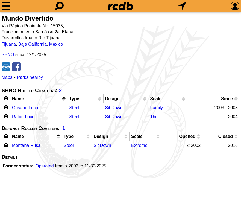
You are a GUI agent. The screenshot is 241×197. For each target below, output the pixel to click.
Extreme (139, 145)
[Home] (120, 6)
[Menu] (6, 6)
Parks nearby (30, 77)
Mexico (56, 44)
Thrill (155, 116)
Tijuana (9, 44)
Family (156, 107)
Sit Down (114, 107)
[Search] (59, 6)
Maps (7, 77)
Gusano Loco (25, 107)
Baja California (32, 44)
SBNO (8, 54)
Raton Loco (23, 116)
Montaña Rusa (26, 145)
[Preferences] (235, 6)
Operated (45, 166)
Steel (74, 107)
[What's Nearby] (182, 6)
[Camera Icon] (6, 107)
